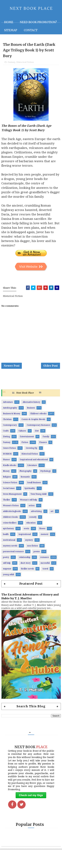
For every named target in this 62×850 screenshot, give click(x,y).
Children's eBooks (38, 415)
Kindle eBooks (9, 467)
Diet (37, 432)
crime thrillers (9, 524)
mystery (29, 541)
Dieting (6, 438)
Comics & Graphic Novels (33, 421)
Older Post (50, 366)
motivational (9, 541)
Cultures (22, 432)
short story (26, 564)
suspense (7, 570)
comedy (33, 518)
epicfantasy (8, 530)
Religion (7, 478)
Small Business (34, 484)
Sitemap (10, 30)
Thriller (6, 501)
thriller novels (27, 570)
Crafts (6, 432)
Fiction (24, 444)
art (52, 513)
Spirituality (29, 490)
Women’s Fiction (11, 507)
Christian (7, 421)
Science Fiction (10, 484)
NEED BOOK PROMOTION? (38, 22)
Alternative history (31, 403)
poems (37, 553)
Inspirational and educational (34, 461)
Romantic (25, 478)
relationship (24, 559)
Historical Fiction (25, 62)
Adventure (8, 403)
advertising (36, 513)
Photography (26, 472)
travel (45, 570)
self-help (7, 564)
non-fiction (32, 547)
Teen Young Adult (38, 495)
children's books (10, 518)
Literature (32, 467)
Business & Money (11, 415)
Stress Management (12, 495)
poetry (6, 559)
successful (45, 564)
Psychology (45, 472)
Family (46, 438)
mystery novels (10, 547)
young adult (8, 576)
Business (31, 409)
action (32, 507)
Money (6, 472)
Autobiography (10, 409)
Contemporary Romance (38, 426)
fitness (42, 530)
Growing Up (31, 449)
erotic (26, 530)
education (31, 524)
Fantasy (11, 62)
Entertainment (27, 438)
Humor (6, 461)
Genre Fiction (9, 449)
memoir (44, 536)
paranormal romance (13, 553)
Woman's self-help (28, 501)
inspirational (25, 536)
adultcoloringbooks (12, 513)
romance (44, 559)
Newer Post (12, 366)
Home (8, 22)
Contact (31, 30)
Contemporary (10, 426)
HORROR (7, 455)
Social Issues (9, 490)
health (6, 536)
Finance (43, 444)
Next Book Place (25, 394)
